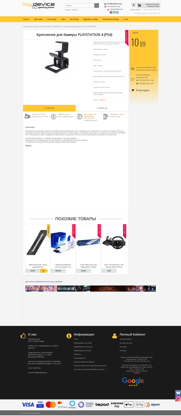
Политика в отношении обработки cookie (89, 371)
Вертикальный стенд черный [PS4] (38, 265)
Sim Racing (74, 19)
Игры (63, 19)
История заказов (126, 343)
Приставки (38, 19)
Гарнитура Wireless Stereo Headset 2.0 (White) (63, 266)
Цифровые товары (90, 19)
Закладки (123, 347)
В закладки (140, 89)
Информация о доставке (83, 343)
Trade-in (26, 19)
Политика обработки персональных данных (90, 367)
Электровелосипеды (111, 19)
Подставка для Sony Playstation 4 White (88, 265)
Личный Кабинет (126, 339)
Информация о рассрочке (83, 347)
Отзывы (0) (102, 107)
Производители (80, 359)
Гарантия (77, 355)
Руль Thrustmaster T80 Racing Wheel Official (114, 265)
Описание (49, 107)
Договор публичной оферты (84, 363)
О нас (126, 19)
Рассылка (123, 351)
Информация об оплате (82, 351)
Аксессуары (51, 19)
